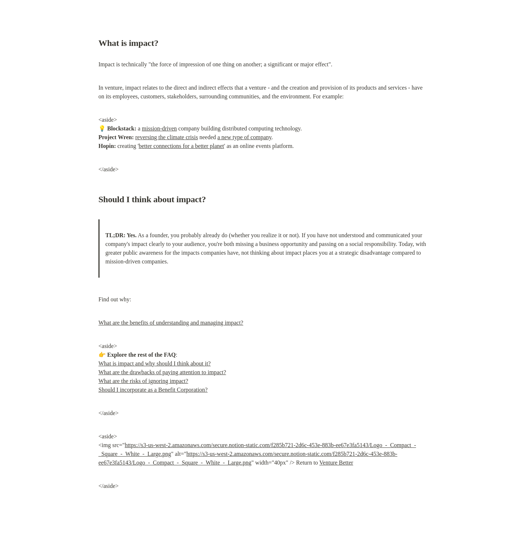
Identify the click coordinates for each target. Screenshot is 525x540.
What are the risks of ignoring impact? (143, 381)
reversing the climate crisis (166, 137)
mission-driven (159, 128)
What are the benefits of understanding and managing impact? (170, 323)
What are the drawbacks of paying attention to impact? (162, 372)
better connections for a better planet (181, 146)
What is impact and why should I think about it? (154, 363)
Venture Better (336, 462)
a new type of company (244, 137)
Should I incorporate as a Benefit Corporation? (152, 390)
